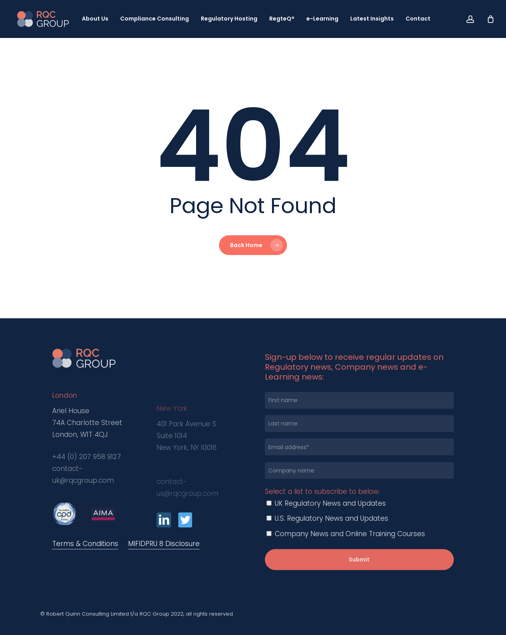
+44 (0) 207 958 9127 (86, 483)
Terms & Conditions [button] (85, 543)
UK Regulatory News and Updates (326, 518)
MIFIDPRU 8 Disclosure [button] (164, 543)
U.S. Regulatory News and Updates (327, 533)
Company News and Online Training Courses (345, 549)
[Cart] (490, 19)
